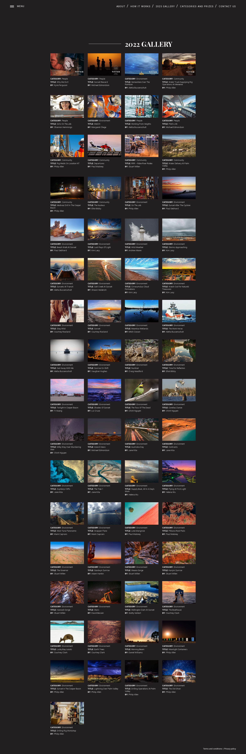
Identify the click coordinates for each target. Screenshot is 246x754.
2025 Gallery (165, 6)
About (120, 6)
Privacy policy (230, 749)
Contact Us (227, 6)
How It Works (141, 6)
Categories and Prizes (197, 6)
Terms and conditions (212, 749)
